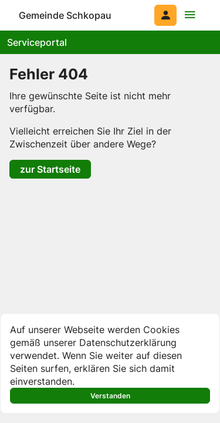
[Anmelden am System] (165, 15)
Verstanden (110, 396)
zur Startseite (50, 169)
